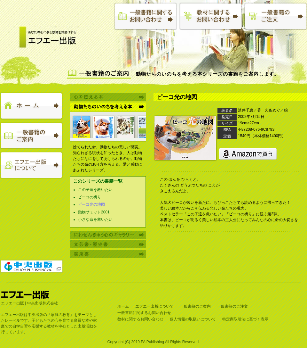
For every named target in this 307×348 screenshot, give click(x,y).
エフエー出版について (154, 306)
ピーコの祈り (89, 197)
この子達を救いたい (95, 189)
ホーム (123, 306)
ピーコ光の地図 (91, 204)
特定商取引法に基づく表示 (245, 319)
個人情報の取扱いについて (193, 319)
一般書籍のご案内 (195, 306)
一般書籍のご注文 (232, 306)
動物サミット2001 (94, 212)
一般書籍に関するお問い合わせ (144, 313)
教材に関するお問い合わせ (140, 319)
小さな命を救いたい (95, 219)
